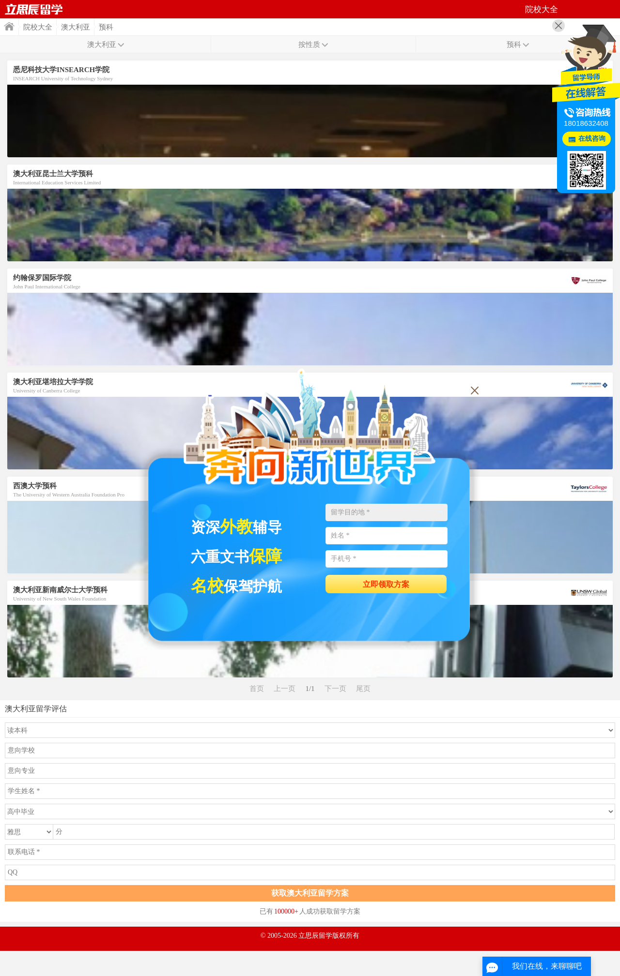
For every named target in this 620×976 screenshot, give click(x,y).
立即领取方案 (386, 584)
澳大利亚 (75, 27)
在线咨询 (591, 138)
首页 (34, 9)
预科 (106, 27)
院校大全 (37, 27)
